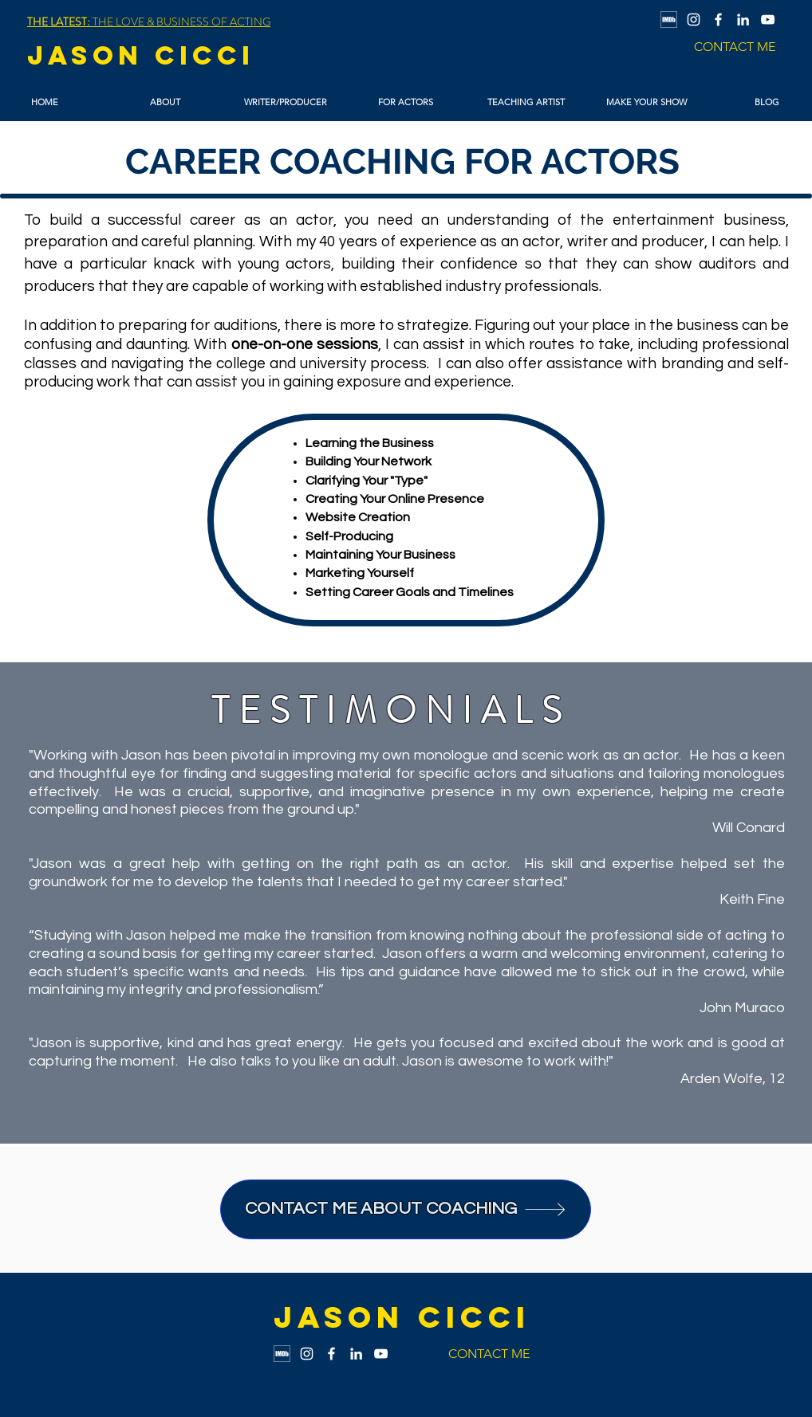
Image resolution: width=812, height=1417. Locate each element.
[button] (164, 102)
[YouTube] (767, 19)
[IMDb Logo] (668, 19)
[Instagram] (693, 19)
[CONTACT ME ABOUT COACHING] (405, 1209)
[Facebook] (718, 19)
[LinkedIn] (743, 19)
